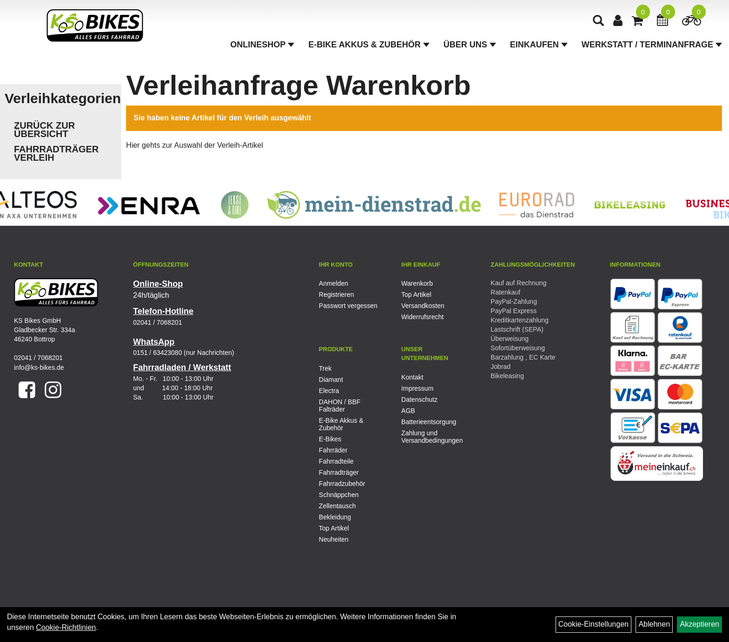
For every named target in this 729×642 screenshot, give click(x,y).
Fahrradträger (339, 472)
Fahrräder (333, 450)
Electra (329, 390)
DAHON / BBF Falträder (339, 405)
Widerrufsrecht (422, 317)
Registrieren (336, 294)
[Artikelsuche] (598, 21)
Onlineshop (262, 44)
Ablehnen (654, 624)
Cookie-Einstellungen (593, 624)
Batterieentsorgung (428, 422)
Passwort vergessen (348, 305)
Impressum (417, 388)
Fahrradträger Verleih (56, 153)
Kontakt (412, 377)
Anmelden (333, 283)
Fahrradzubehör (342, 483)
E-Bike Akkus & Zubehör (368, 44)
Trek (325, 368)
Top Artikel (416, 294)
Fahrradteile (336, 461)
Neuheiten (334, 539)
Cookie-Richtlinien (66, 627)
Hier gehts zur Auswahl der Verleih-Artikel (194, 145)
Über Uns (470, 44)
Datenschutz (419, 399)
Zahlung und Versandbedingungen (432, 436)
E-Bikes (330, 439)
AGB (408, 410)
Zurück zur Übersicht (44, 129)
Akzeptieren (699, 624)
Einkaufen (539, 44)
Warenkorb (417, 283)
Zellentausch (337, 506)
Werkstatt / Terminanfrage (652, 44)
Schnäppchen (339, 494)
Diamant (331, 379)
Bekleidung (335, 517)
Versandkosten (422, 305)
